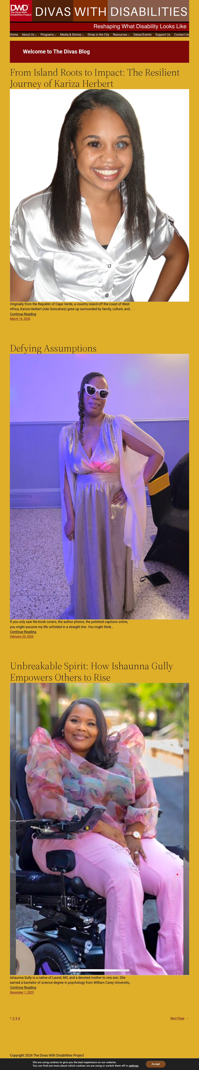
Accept (156, 1064)
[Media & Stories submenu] (83, 35)
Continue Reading (23, 314)
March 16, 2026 (20, 319)
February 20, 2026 (21, 636)
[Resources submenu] (129, 35)
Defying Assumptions (53, 348)
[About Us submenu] (36, 35)
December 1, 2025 (22, 992)
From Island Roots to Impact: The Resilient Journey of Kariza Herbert (95, 78)
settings (133, 1066)
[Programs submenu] (55, 35)
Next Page (179, 1018)
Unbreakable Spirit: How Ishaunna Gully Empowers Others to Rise (91, 671)
